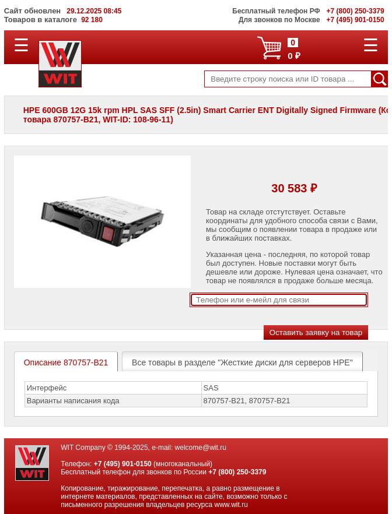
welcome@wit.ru (200, 447)
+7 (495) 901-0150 (123, 464)
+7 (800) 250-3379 (237, 472)
